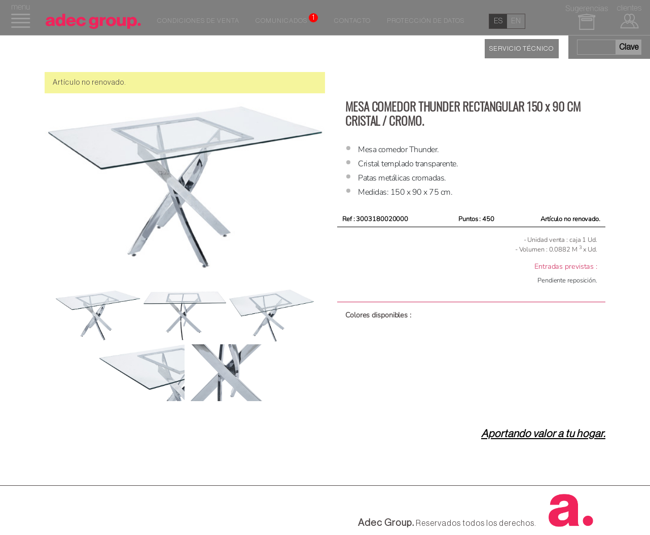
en (516, 21)
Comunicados (287, 19)
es (498, 21)
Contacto (352, 21)
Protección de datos (425, 21)
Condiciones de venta (198, 21)
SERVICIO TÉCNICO (521, 49)
